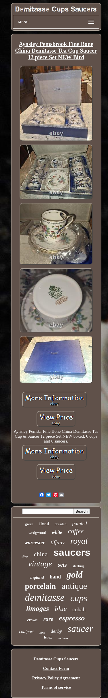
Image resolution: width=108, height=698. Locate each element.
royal (79, 540)
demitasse (45, 597)
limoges (37, 608)
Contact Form (56, 668)
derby (56, 631)
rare (48, 619)
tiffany (58, 542)
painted (79, 523)
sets (62, 564)
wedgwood (37, 532)
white (57, 532)
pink (42, 632)
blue (61, 608)
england (36, 577)
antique (74, 586)
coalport (26, 631)
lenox (48, 637)
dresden (60, 524)
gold (74, 575)
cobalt (79, 609)
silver (25, 556)
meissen (63, 638)
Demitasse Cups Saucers (56, 659)
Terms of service (56, 687)
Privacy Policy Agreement (56, 678)
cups (78, 598)
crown (32, 620)
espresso (72, 618)
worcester (34, 542)
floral (44, 523)
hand (55, 577)
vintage (40, 563)
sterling (78, 566)
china (41, 554)
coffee (76, 531)
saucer (80, 629)
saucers (71, 552)
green (29, 524)
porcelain (40, 586)
